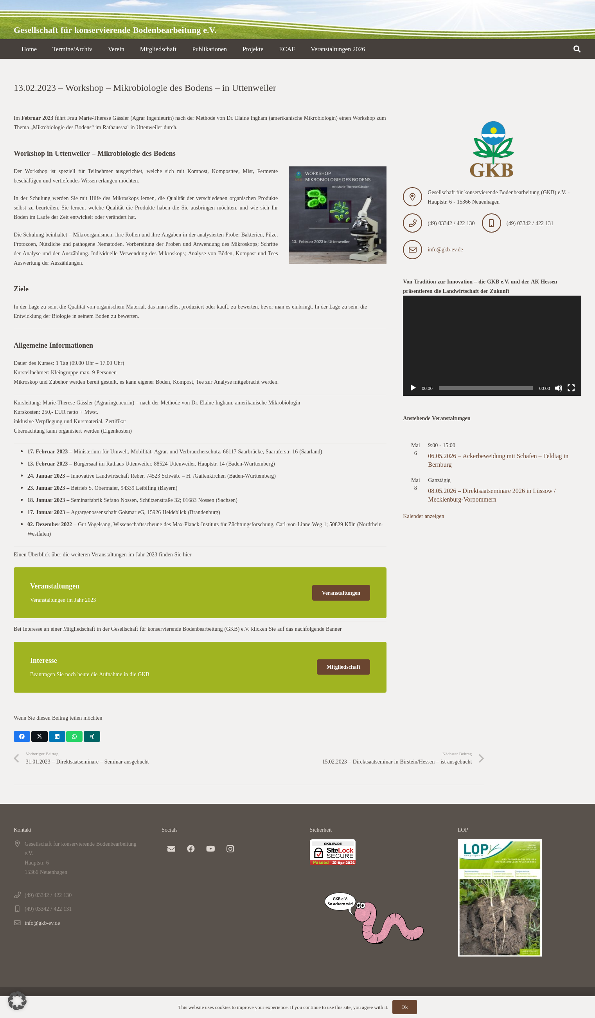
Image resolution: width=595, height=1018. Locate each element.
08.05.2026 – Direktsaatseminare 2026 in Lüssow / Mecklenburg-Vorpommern (491, 495)
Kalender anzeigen (423, 516)
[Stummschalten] (559, 388)
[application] (492, 346)
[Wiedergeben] (413, 388)
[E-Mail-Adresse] (171, 849)
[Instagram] (230, 849)
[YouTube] (210, 849)
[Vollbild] (571, 388)
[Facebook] (191, 849)
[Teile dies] (22, 736)
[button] (577, 49)
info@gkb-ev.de (445, 249)
